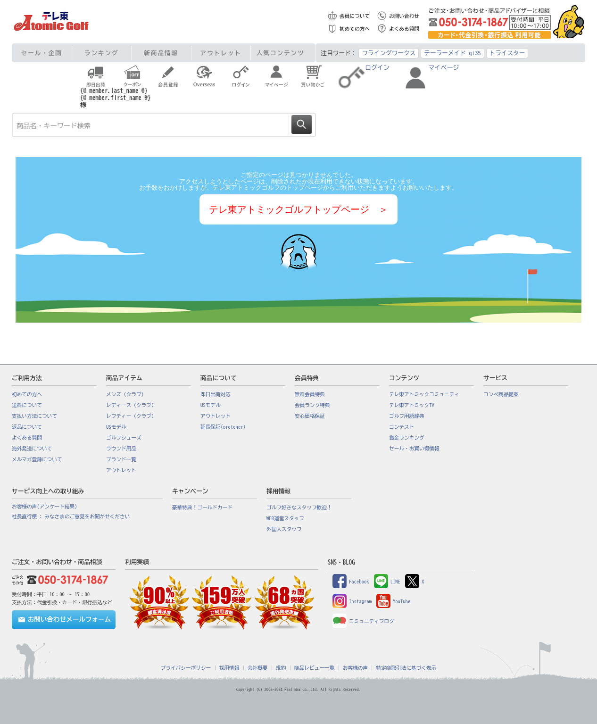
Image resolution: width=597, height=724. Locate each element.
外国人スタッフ (284, 529)
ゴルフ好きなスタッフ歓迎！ (299, 507)
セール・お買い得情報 (414, 448)
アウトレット (220, 53)
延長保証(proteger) (223, 426)
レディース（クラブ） (131, 405)
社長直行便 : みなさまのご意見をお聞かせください (71, 516)
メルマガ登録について (37, 459)
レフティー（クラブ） (131, 416)
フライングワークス (388, 53)
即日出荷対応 (215, 394)
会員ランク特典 (312, 405)
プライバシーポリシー (186, 668)
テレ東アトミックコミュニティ (424, 394)
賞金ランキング (406, 437)
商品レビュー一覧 (314, 668)
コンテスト (401, 426)
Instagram (352, 601)
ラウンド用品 (121, 448)
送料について (27, 405)
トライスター (507, 53)
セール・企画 (41, 53)
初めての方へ (355, 28)
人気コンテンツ (281, 53)
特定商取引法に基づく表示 (406, 668)
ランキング (101, 53)
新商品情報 (161, 53)
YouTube (393, 601)
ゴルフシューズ (123, 437)
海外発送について (32, 448)
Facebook (350, 581)
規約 (281, 668)
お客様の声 (355, 668)
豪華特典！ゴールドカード (202, 507)
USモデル (116, 426)
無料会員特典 (310, 394)
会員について (355, 16)
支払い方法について (34, 416)
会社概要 (258, 668)
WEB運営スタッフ (285, 518)
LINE (387, 581)
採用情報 (229, 668)
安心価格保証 (310, 416)
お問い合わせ (404, 16)
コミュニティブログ (363, 621)
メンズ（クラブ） (126, 394)
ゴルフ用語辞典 (406, 416)
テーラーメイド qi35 (452, 53)
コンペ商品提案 (501, 394)
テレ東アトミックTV (411, 405)
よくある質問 (404, 28)
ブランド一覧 (121, 459)
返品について (27, 426)
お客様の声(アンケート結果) (44, 506)
